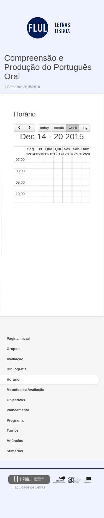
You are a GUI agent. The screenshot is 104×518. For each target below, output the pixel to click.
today (44, 128)
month (59, 128)
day (84, 128)
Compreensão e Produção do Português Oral (48, 67)
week (73, 128)
